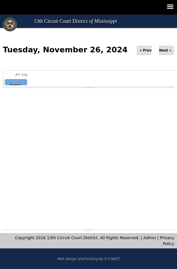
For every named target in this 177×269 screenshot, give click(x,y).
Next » (165, 50)
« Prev (145, 50)
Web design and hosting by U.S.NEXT (88, 259)
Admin (149, 238)
